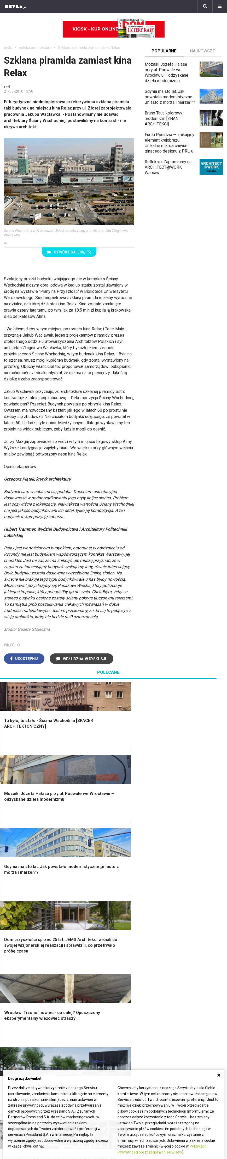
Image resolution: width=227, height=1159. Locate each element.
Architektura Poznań (22, 1029)
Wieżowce (127, 1029)
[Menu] (220, 6)
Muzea (124, 1017)
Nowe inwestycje (133, 1040)
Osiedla (68, 1017)
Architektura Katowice (24, 1035)
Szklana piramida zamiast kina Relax (89, 47)
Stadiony (69, 1023)
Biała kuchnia (133, 953)
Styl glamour (190, 901)
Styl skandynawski (196, 906)
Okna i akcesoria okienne (78, 921)
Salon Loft (74, 977)
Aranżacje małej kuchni (142, 965)
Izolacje (72, 906)
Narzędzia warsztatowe (86, 895)
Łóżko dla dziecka (195, 953)
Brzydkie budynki (19, 1040)
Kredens (186, 959)
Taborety (187, 982)
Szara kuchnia (134, 959)
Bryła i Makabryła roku (194, 1023)
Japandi (15, 971)
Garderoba (131, 906)
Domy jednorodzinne (79, 1011)
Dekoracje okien (136, 901)
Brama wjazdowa (80, 929)
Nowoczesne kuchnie (141, 971)
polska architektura (35, 47)
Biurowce (69, 1029)
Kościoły (125, 1023)
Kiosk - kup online (114, 29)
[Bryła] (16, 6)
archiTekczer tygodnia (194, 1011)
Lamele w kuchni (137, 977)
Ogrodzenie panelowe (85, 901)
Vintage (15, 959)
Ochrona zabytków (191, 1029)
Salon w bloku (77, 959)
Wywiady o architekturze (140, 1046)
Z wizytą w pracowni (193, 1035)
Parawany (187, 977)
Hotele (124, 1035)
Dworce (68, 1035)
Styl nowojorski (22, 965)
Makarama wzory (137, 895)
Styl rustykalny (192, 912)
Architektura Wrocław (23, 1023)
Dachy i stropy (78, 912)
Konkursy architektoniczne (198, 1040)
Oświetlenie (133, 918)
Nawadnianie (20, 895)
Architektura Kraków (22, 1017)
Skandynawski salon (83, 965)
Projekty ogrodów (24, 901)
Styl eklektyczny (23, 953)
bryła (8, 47)
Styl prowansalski (195, 924)
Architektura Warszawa (25, 1011)
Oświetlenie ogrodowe (29, 889)
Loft (182, 918)
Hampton (187, 895)
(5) (69, 252)
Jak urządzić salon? (83, 953)
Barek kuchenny (193, 965)
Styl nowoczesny (24, 977)
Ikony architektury (134, 1011)
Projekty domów (80, 889)
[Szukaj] (205, 6)
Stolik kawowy (192, 971)
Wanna (128, 912)
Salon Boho (75, 971)
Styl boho (187, 889)
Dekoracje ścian (136, 889)
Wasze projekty (188, 1017)
